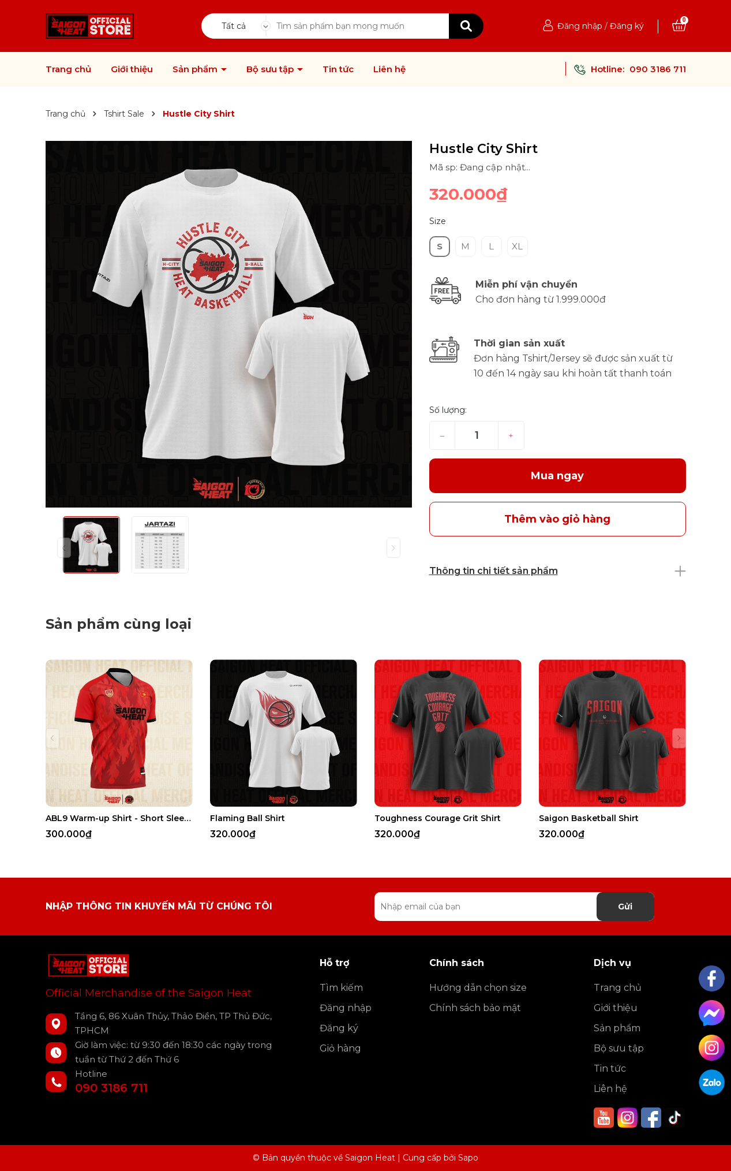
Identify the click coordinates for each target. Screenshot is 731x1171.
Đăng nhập (579, 26)
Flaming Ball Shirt (247, 818)
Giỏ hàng (340, 1048)
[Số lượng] (476, 435)
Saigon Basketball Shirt (589, 818)
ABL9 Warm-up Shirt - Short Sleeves (119, 818)
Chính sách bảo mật (475, 1007)
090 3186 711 (657, 69)
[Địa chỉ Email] (514, 906)
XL (517, 246)
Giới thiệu (132, 69)
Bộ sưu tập (271, 69)
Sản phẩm (196, 69)
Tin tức (338, 69)
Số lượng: (448, 410)
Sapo (468, 1158)
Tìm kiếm (341, 987)
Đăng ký (627, 26)
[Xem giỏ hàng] (679, 26)
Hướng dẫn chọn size (478, 987)
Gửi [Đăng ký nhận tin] (625, 906)
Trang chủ (68, 69)
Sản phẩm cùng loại (119, 624)
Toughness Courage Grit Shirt (437, 818)
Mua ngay (557, 475)
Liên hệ (389, 69)
